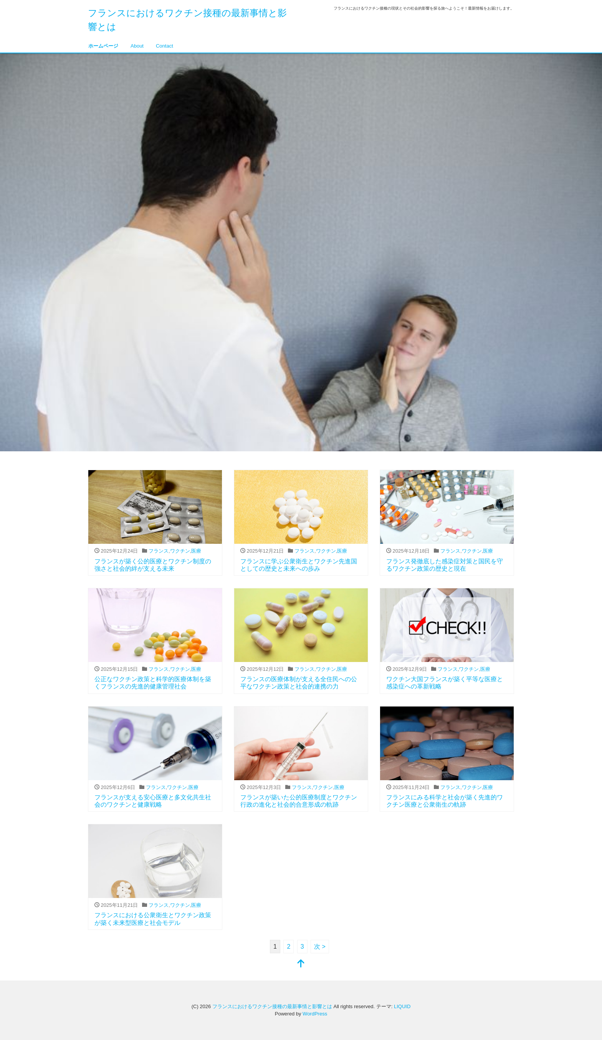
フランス (159, 551)
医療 (196, 551)
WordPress (315, 1014)
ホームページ (103, 46)
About (137, 46)
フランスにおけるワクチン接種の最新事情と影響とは (272, 1006)
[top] (301, 964)
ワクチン (180, 551)
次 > (320, 946)
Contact (164, 46)
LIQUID (402, 1006)
